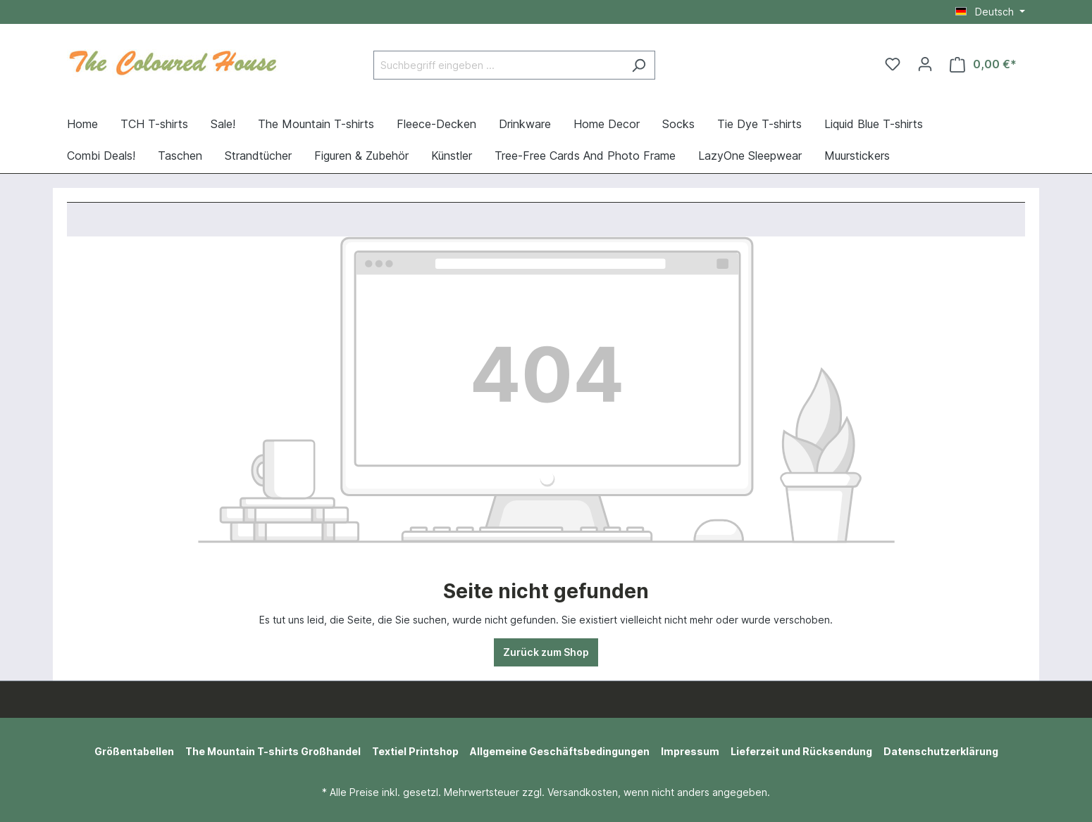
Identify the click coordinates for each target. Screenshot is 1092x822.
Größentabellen (134, 751)
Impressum (690, 751)
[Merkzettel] (892, 64)
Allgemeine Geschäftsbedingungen (560, 751)
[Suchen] (638, 65)
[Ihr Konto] (925, 64)
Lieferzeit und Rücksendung (801, 751)
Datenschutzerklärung (940, 751)
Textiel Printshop (415, 751)
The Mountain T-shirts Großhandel (273, 751)
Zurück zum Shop (546, 652)
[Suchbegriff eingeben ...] (498, 65)
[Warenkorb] (983, 64)
